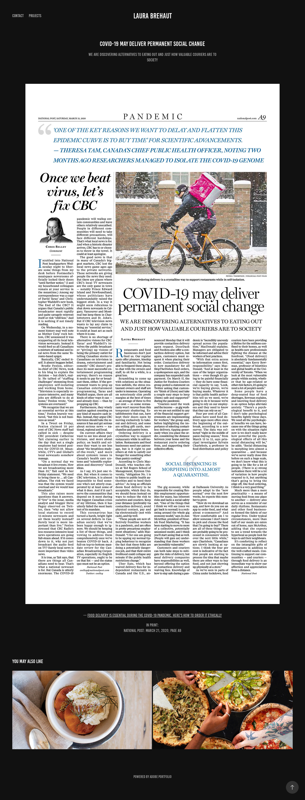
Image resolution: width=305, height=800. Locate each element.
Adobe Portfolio (161, 777)
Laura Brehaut (152, 16)
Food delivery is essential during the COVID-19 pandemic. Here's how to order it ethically (154, 615)
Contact (18, 16)
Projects (35, 16)
